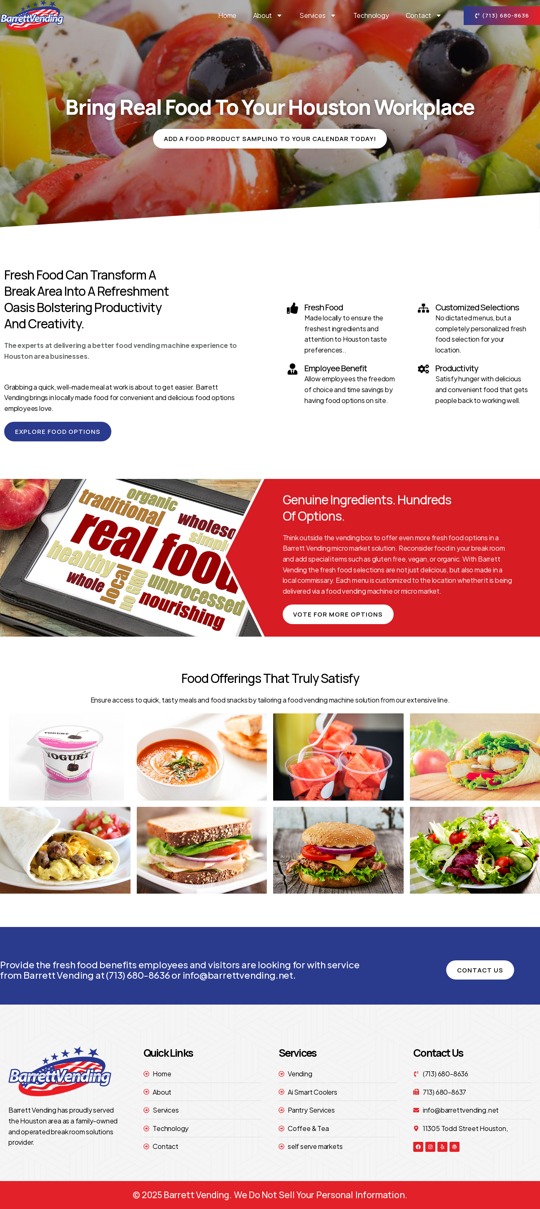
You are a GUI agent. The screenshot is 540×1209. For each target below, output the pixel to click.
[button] (270, 139)
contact (424, 15)
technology (371, 15)
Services (317, 15)
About (268, 15)
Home (227, 15)
